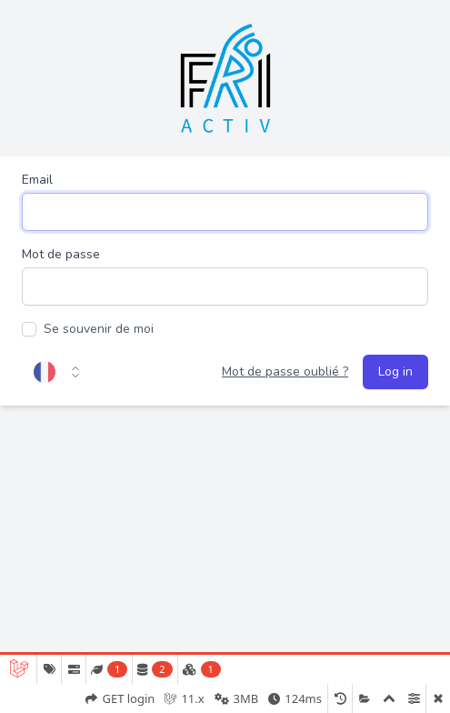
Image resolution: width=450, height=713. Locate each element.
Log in (395, 371)
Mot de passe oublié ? (285, 371)
